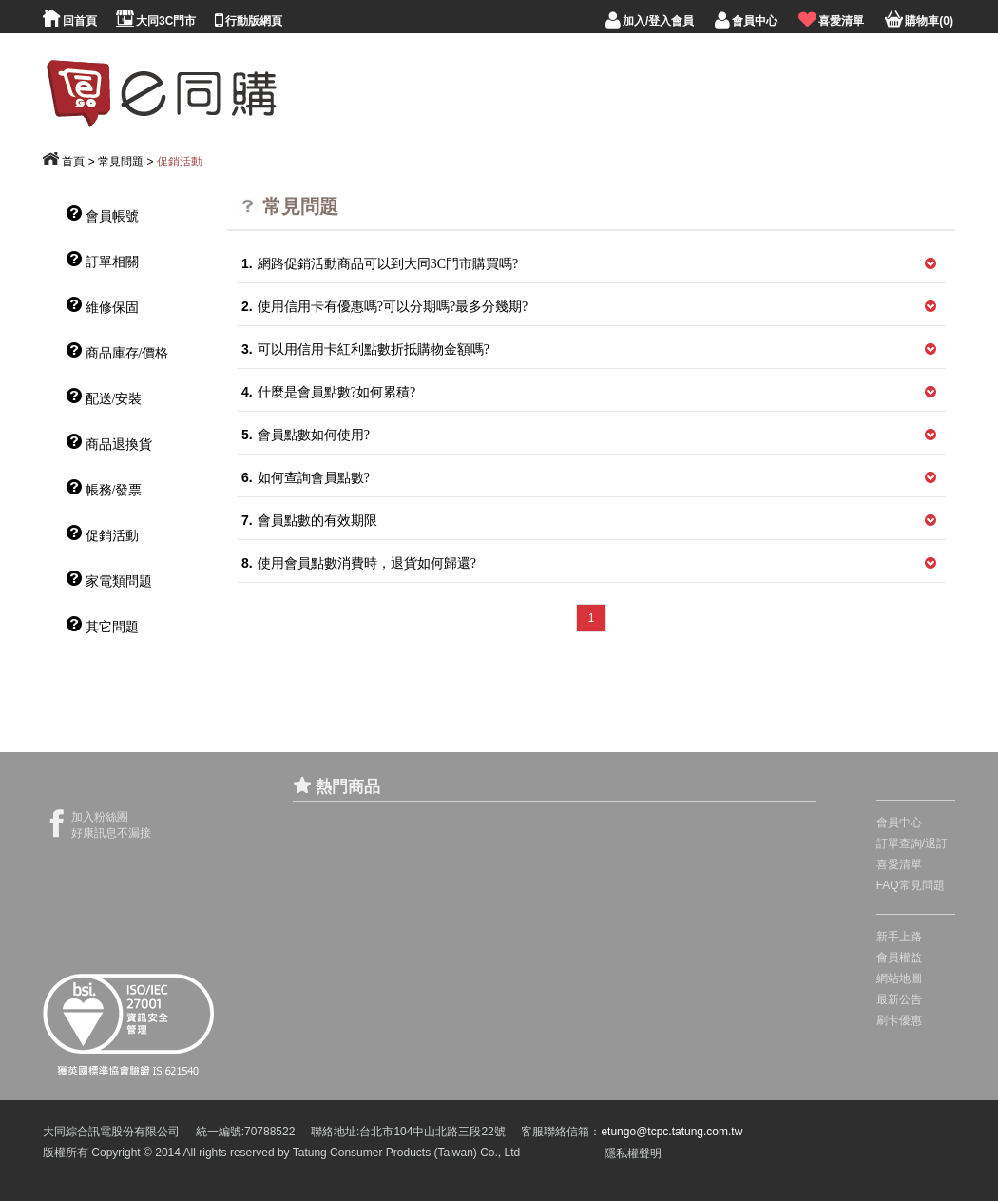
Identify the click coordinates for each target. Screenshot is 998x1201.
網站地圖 (899, 978)
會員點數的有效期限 (309, 520)
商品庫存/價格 (117, 351)
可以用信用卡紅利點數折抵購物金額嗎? (365, 349)
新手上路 (899, 936)
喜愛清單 (899, 864)
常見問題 (121, 161)
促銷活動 (179, 161)
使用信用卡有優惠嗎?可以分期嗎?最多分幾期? (384, 307)
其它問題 (103, 625)
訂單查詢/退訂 (912, 843)
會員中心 (899, 822)
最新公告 (899, 999)
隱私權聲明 (633, 1153)
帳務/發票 (104, 488)
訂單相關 (103, 260)
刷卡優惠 (899, 1020)
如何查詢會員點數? (305, 478)
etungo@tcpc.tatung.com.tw (671, 1131)
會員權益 (899, 957)
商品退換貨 (109, 443)
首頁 (73, 161)
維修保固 (103, 306)
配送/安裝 (104, 397)
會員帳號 (103, 214)
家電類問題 (109, 580)
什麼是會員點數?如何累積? (328, 392)
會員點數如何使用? (305, 435)
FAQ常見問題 (910, 885)
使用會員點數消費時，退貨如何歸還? (358, 563)
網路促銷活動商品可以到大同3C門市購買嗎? (379, 264)
